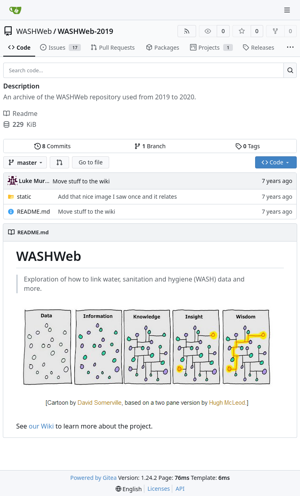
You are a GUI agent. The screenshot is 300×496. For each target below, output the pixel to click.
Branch (150, 146)
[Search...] (290, 70)
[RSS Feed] (186, 31)
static (24, 196)
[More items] (290, 48)
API (179, 488)
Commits (52, 146)
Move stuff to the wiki (81, 181)
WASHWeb (34, 31)
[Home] (15, 10)
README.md (33, 211)
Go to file (90, 162)
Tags (247, 146)
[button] (59, 162)
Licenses (159, 488)
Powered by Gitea (93, 477)
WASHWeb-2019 (86, 31)
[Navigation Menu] (288, 10)
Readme (20, 113)
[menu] (129, 489)
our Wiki (41, 426)
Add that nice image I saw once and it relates (117, 196)
